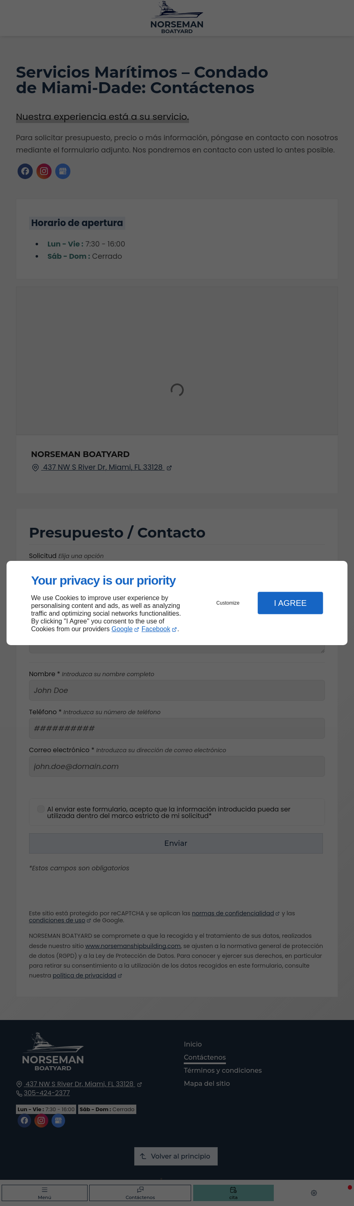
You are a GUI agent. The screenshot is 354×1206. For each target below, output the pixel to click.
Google (122, 628)
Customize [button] (228, 603)
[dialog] (177, 603)
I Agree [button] (290, 603)
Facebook (156, 628)
